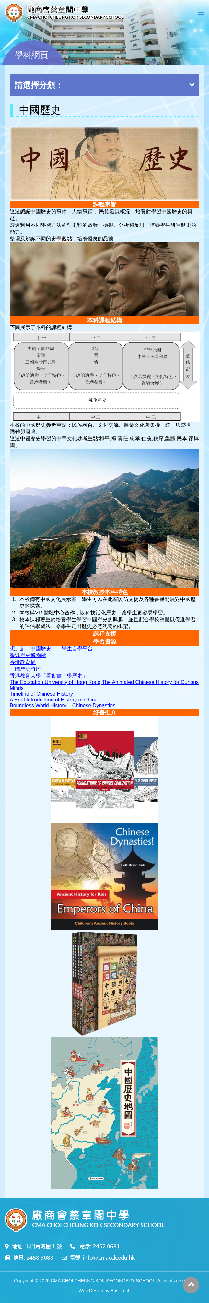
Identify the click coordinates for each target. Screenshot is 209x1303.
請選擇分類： (104, 85)
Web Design (91, 1290)
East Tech (120, 1290)
